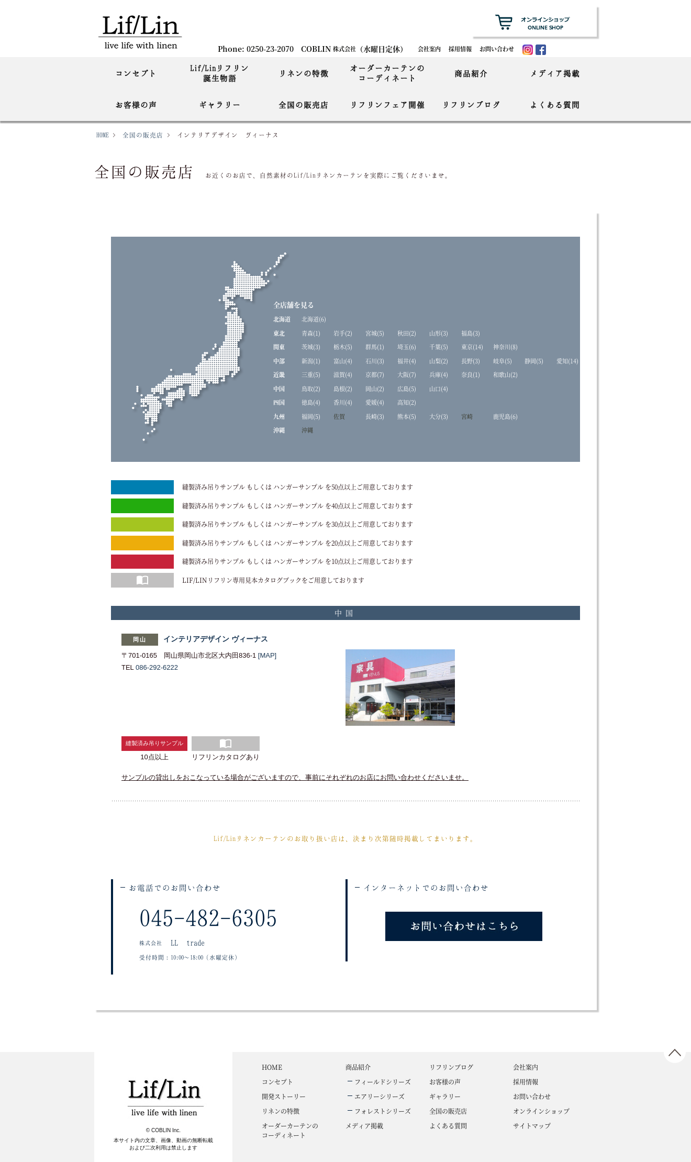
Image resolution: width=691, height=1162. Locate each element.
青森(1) (311, 333)
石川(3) (374, 361)
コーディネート (290, 1130)
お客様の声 (136, 105)
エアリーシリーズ (379, 1096)
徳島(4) (311, 402)
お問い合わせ (497, 49)
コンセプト (136, 73)
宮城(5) (374, 333)
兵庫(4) (438, 374)
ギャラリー (220, 105)
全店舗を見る (293, 304)
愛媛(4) (374, 402)
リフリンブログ (471, 105)
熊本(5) (406, 416)
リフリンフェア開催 (387, 105)
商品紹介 (471, 73)
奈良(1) (470, 374)
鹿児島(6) (505, 416)
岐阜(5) (502, 361)
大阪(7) (406, 374)
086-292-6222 (157, 667)
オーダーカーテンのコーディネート (387, 73)
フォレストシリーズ (382, 1110)
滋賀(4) (342, 374)
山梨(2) (438, 361)
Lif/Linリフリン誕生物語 (219, 73)
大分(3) (438, 416)
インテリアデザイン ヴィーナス (215, 639)
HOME (102, 134)
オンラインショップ (541, 1110)
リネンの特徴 (303, 73)
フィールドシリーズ (382, 1081)
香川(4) (342, 402)
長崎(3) (374, 416)
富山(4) (342, 361)
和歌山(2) (505, 374)
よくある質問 (555, 105)
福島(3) (470, 333)
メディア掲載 (555, 73)
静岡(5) (534, 361)
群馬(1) (374, 346)
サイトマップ (532, 1125)
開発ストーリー (284, 1096)
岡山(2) (374, 388)
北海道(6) (314, 319)
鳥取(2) (311, 388)
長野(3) (470, 361)
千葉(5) (438, 346)
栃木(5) (342, 346)
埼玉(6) (406, 346)
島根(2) (342, 388)
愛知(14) (567, 361)
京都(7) (374, 374)
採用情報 (460, 49)
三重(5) (311, 374)
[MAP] (267, 655)
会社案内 (429, 49)
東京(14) (472, 346)
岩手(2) (342, 333)
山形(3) (438, 333)
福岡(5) (311, 416)
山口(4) (438, 388)
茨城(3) (311, 346)
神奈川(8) (505, 346)
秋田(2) (406, 333)
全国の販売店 (303, 105)
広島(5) (406, 388)
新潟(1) (311, 361)
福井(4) (406, 361)
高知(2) (406, 402)
